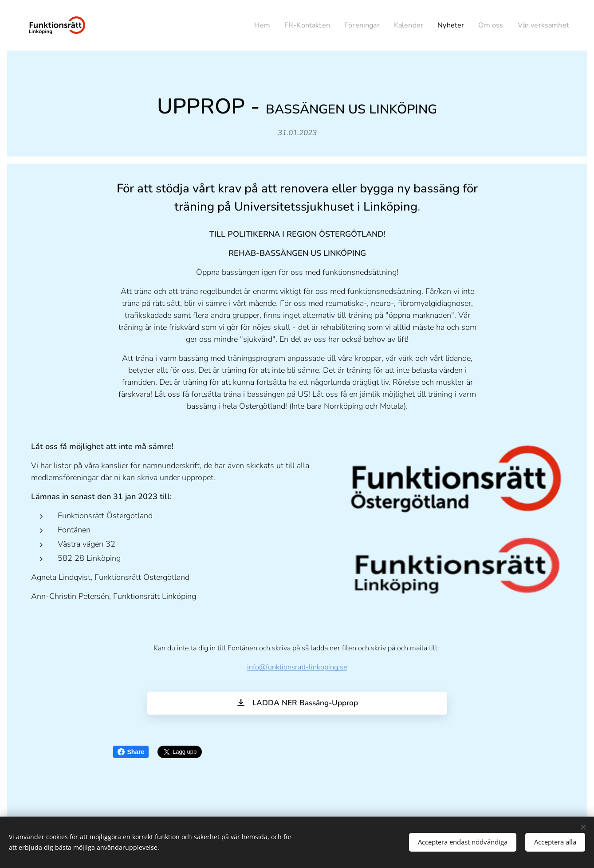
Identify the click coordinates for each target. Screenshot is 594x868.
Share (131, 751)
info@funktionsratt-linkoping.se (297, 668)
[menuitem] (248, 25)
